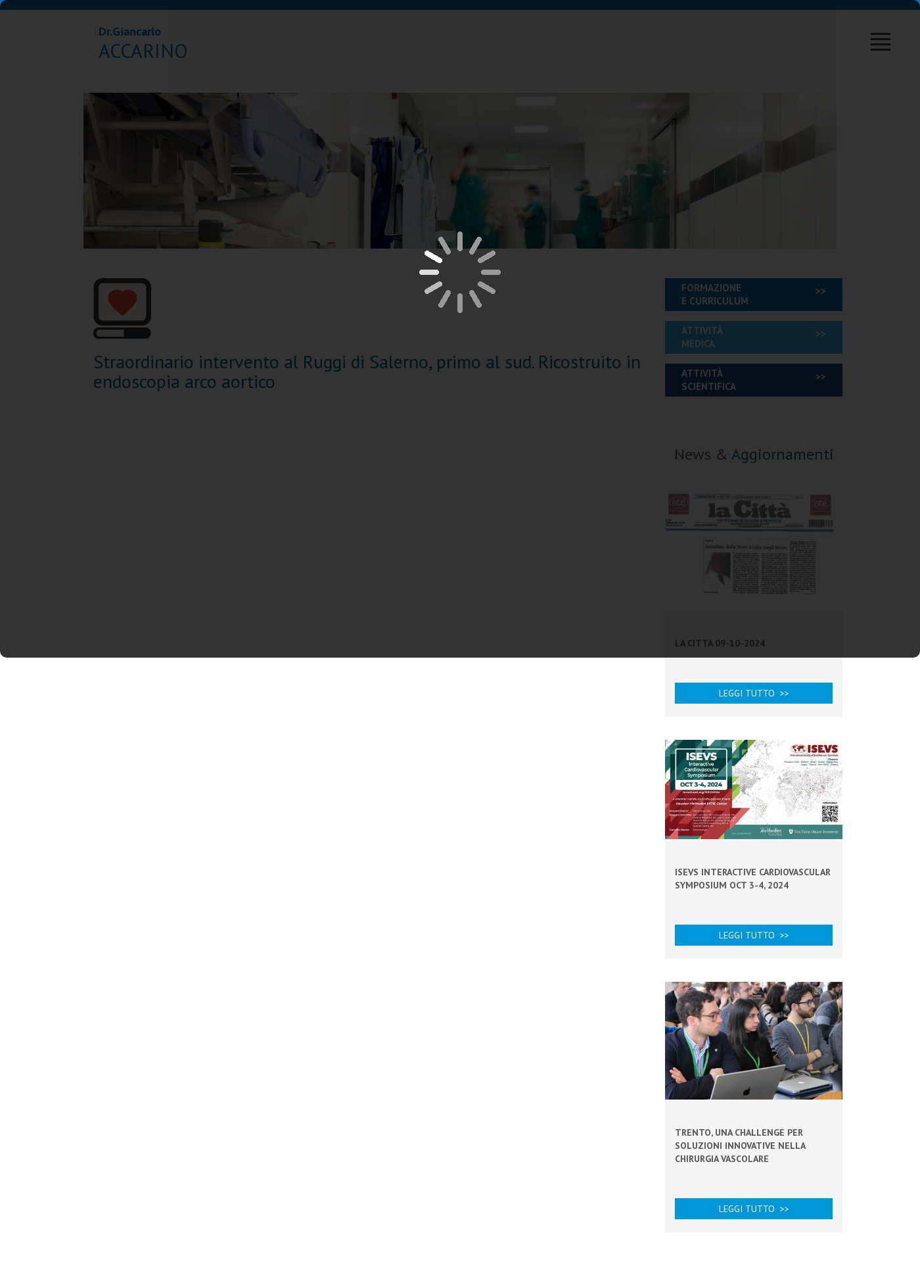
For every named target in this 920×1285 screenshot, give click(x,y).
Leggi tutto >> (754, 693)
